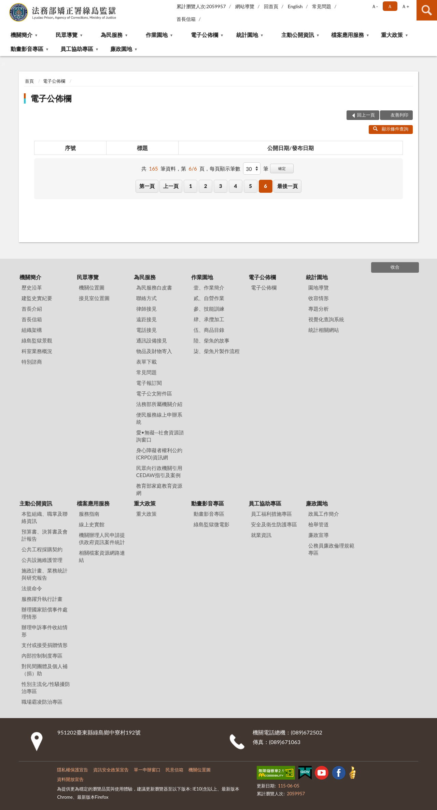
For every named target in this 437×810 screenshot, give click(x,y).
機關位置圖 (91, 287)
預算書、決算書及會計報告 (45, 535)
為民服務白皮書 (154, 287)
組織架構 (32, 330)
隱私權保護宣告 (72, 769)
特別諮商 (32, 362)
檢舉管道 (318, 524)
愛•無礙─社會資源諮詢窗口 (160, 436)
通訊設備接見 (151, 340)
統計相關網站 (323, 330)
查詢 (427, 10)
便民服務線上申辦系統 (159, 418)
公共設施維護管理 (42, 560)
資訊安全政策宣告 (111, 769)
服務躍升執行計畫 (42, 599)
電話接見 (146, 330)
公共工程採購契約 (42, 549)
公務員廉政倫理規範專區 (331, 549)
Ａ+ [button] (405, 6)
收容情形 (318, 298)
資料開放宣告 (70, 779)
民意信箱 (174, 769)
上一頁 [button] (171, 186)
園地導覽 (318, 287)
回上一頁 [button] (366, 115)
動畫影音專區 (27, 48)
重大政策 (392, 34)
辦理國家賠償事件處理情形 (45, 613)
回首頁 (271, 6)
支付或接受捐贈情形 (45, 645)
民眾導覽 (66, 34)
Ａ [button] (389, 6)
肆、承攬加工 (209, 319)
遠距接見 (146, 319)
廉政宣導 (318, 535)
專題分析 (318, 309)
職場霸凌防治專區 (42, 702)
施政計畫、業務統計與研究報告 (45, 574)
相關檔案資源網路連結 (102, 556)
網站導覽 (244, 6)
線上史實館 (91, 524)
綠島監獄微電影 (211, 524)
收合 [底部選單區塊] (395, 267)
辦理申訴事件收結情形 (45, 630)
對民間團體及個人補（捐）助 (45, 669)
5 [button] (250, 186)
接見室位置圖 (94, 298)
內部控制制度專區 (42, 655)
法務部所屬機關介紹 (159, 404)
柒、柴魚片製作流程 (217, 351)
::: (5, 5)
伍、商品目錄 (209, 330)
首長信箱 (186, 19)
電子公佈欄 (204, 34)
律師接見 (146, 309)
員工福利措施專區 (271, 514)
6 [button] (265, 186)
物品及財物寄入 (154, 351)
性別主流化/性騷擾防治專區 (46, 687)
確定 (282, 168)
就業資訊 (261, 535)
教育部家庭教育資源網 (159, 489)
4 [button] (235, 186)
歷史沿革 (32, 287)
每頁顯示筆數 (225, 168)
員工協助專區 (76, 48)
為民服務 (112, 34)
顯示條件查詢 (390, 129)
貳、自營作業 (209, 298)
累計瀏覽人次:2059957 (201, 6)
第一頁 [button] (147, 186)
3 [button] (220, 186)
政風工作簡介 (323, 514)
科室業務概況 (37, 351)
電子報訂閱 (149, 383)
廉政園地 (121, 48)
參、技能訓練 (209, 309)
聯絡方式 (146, 298)
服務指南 (89, 514)
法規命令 (32, 588)
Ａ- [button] (374, 6)
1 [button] (190, 186)
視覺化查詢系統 (326, 319)
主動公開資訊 (297, 34)
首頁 (29, 81)
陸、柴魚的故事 (211, 340)
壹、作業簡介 (209, 287)
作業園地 (157, 34)
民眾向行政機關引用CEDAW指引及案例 (159, 471)
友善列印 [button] (399, 115)
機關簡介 (21, 34)
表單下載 (146, 362)
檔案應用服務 (347, 34)
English (295, 6)
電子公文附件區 (154, 393)
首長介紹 (32, 309)
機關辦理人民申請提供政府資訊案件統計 (102, 538)
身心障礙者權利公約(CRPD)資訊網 (159, 453)
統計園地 (247, 34)
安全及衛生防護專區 (274, 524)
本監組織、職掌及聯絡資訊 (45, 517)
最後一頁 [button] (287, 186)
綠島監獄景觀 (37, 340)
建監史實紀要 (37, 298)
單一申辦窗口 (147, 769)
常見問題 (321, 6)
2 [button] (205, 186)
